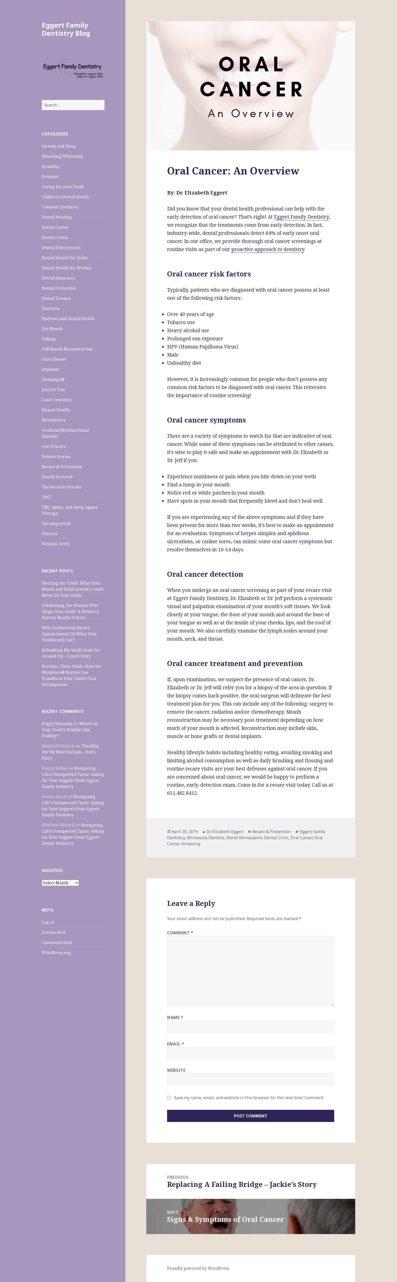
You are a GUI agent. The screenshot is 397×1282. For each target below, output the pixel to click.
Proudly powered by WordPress (198, 1268)
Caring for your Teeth (63, 186)
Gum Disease (54, 359)
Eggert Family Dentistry (301, 217)
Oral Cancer (301, 837)
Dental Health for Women (66, 268)
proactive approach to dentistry (267, 249)
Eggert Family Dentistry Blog (66, 29)
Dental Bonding (57, 217)
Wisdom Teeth (56, 544)
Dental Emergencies (61, 247)
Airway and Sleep (59, 146)
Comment (180, 933)
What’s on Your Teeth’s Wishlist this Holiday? (70, 730)
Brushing (51, 166)
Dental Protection (59, 288)
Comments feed (57, 942)
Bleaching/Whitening (62, 156)
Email (175, 1044)
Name (175, 1017)
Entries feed (53, 932)
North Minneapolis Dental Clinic (258, 837)
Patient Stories (56, 456)
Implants (50, 369)
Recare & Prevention (62, 466)
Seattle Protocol (57, 477)
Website (176, 1070)
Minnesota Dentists (206, 837)
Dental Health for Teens (65, 257)
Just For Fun (53, 389)
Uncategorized (56, 523)
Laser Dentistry (57, 399)
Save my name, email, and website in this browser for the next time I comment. (249, 1097)
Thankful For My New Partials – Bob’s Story (70, 752)
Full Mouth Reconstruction (67, 349)
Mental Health (56, 410)
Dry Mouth (52, 328)
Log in (48, 922)
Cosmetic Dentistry (60, 207)
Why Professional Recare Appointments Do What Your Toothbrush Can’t (69, 634)
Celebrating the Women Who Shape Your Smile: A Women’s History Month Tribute (70, 611)
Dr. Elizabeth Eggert (225, 831)
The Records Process (61, 487)
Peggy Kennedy (57, 723)
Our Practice (54, 446)
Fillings (49, 339)
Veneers (49, 533)
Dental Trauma (56, 298)
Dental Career (55, 227)
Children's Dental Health (65, 197)
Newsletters (53, 420)
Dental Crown (55, 237)
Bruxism (50, 176)
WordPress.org (56, 952)
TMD (46, 497)
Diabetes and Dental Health (68, 318)
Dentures (50, 308)
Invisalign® (53, 379)
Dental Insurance (58, 278)
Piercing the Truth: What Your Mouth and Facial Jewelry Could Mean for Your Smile (72, 589)
